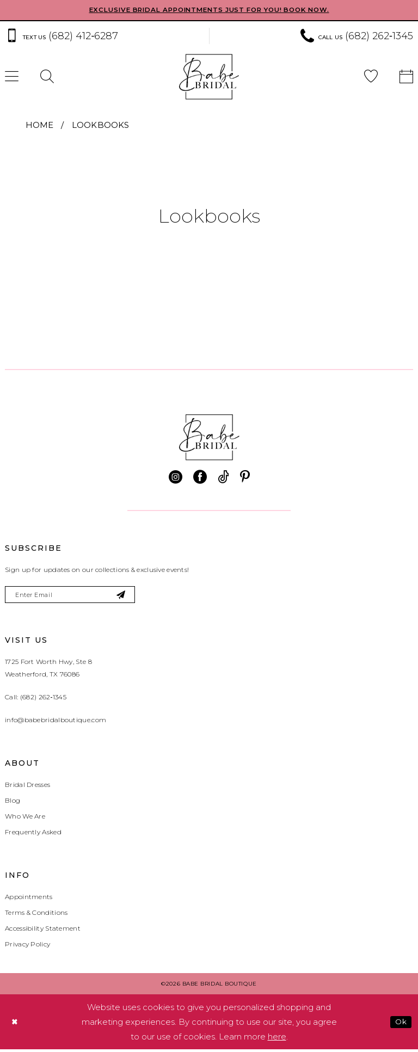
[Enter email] (77, 596)
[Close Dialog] (16, 1024)
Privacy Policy (27, 947)
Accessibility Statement (43, 931)
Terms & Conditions (36, 915)
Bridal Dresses (27, 787)
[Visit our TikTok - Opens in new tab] (223, 477)
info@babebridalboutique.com (55, 722)
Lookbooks (101, 125)
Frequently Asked (33, 834)
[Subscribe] (134, 596)
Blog (12, 803)
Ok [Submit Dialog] (400, 1024)
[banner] (209, 77)
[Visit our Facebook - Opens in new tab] (200, 477)
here (277, 1039)
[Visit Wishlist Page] (371, 77)
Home (40, 125)
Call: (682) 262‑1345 (35, 700)
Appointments (29, 899)
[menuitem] (47, 77)
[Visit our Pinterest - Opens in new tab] (245, 477)
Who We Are (25, 819)
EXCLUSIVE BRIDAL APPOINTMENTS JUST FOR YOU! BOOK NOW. (209, 10)
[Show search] (47, 77)
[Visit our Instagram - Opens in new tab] (175, 477)
